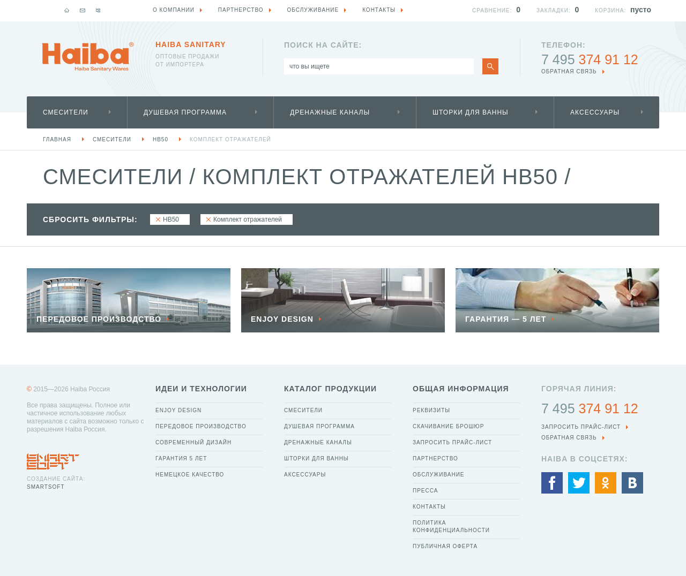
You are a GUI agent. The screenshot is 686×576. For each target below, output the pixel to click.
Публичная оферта (445, 546)
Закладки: (553, 10)
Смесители (65, 112)
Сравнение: (492, 10)
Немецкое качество (189, 475)
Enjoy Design (178, 410)
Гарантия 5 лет (181, 458)
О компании (174, 10)
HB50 (160, 139)
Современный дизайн (193, 442)
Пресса (425, 491)
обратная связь (569, 71)
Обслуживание (439, 475)
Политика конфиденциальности (451, 526)
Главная (57, 139)
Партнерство (435, 458)
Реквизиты (431, 410)
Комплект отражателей (230, 139)
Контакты (429, 507)
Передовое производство (201, 426)
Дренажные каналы (330, 112)
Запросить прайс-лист (452, 442)
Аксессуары (595, 112)
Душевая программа (185, 112)
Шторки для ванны (471, 112)
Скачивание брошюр (448, 426)
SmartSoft (45, 487)
